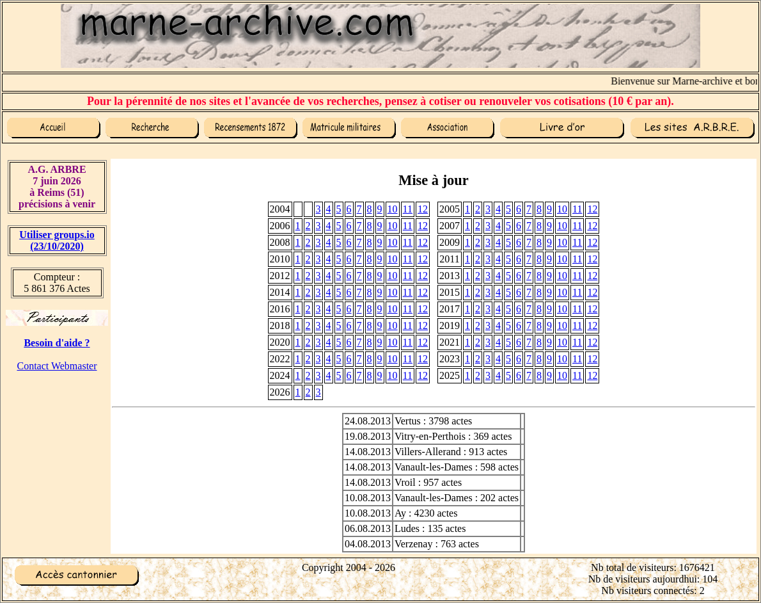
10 (393, 209)
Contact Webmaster (57, 365)
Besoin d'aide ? (57, 342)
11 (407, 209)
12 (423, 209)
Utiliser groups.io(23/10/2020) (57, 240)
